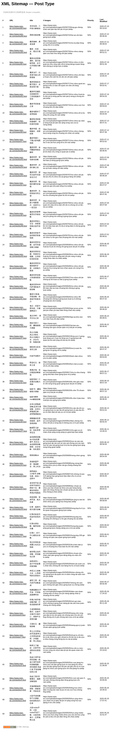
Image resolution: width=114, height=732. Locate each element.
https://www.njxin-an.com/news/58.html (17, 131)
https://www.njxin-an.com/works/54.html (18, 166)
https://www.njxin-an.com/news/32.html (17, 382)
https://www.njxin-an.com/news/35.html (17, 356)
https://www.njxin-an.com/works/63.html (18, 84)
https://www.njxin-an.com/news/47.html (17, 235)
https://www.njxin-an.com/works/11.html (18, 592)
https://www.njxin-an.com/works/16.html (18, 545)
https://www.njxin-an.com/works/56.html (18, 150)
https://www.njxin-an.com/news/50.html (17, 204)
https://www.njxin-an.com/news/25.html (17, 455)
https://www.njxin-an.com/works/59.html (18, 122)
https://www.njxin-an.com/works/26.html (18, 443)
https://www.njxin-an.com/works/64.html (18, 75)
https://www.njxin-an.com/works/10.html (18, 602)
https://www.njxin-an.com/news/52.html (17, 184)
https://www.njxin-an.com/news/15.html (17, 554)
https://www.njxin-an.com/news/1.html (17, 714)
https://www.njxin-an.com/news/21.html (17, 500)
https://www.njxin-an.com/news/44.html (17, 267)
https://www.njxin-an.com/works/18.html (18, 526)
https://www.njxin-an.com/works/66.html (18, 51)
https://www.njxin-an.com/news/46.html (17, 245)
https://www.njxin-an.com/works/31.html (18, 390)
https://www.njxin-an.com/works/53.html (18, 175)
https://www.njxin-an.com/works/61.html (18, 105)
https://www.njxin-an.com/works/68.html (18, 35)
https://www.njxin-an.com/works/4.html (17, 679)
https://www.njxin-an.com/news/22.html (17, 488)
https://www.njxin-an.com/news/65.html (17, 63)
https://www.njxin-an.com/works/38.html (18, 325)
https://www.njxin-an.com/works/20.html (18, 508)
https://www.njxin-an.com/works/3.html (17, 689)
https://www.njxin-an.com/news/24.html (17, 464)
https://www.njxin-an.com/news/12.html (17, 583)
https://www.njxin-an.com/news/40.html (17, 308)
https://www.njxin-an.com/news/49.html (17, 214)
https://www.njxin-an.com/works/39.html (18, 317)
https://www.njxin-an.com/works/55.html (18, 158)
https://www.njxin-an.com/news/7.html (17, 636)
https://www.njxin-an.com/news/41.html (17, 298)
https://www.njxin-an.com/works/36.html (18, 348)
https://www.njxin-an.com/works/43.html (18, 277)
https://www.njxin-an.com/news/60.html (17, 113)
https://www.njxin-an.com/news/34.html (17, 364)
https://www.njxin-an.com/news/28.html (17, 421)
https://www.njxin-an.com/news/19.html (17, 517)
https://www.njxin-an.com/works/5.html (17, 664)
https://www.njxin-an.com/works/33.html (18, 372)
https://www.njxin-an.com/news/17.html (17, 535)
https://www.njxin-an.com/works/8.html (17, 625)
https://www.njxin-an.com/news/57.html (17, 140)
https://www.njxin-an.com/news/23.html (17, 475)
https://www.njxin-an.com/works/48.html (18, 225)
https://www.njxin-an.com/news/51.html (17, 193)
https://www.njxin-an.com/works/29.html (18, 409)
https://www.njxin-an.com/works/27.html (18, 430)
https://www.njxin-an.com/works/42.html (18, 287)
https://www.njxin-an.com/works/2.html (17, 700)
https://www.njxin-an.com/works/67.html (18, 43)
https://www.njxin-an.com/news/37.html (17, 337)
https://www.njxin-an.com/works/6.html (17, 649)
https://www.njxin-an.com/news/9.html (17, 614)
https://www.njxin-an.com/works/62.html (18, 95)
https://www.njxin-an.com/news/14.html (17, 564)
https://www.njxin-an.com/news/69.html (17, 27)
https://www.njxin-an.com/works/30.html (18, 398)
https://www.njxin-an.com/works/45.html (18, 255)
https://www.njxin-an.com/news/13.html (17, 573)
